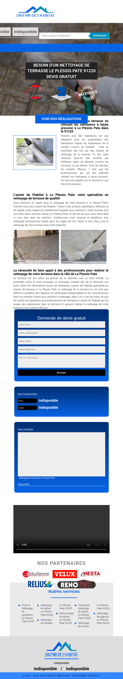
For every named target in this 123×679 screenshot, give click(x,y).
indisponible (25, 31)
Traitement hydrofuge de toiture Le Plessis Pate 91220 (84, 611)
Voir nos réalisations (61, 119)
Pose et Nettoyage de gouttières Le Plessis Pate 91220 (28, 613)
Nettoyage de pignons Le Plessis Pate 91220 (103, 618)
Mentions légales (86, 675)
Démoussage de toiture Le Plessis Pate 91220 (65, 618)
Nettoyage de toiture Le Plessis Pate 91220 (47, 610)
